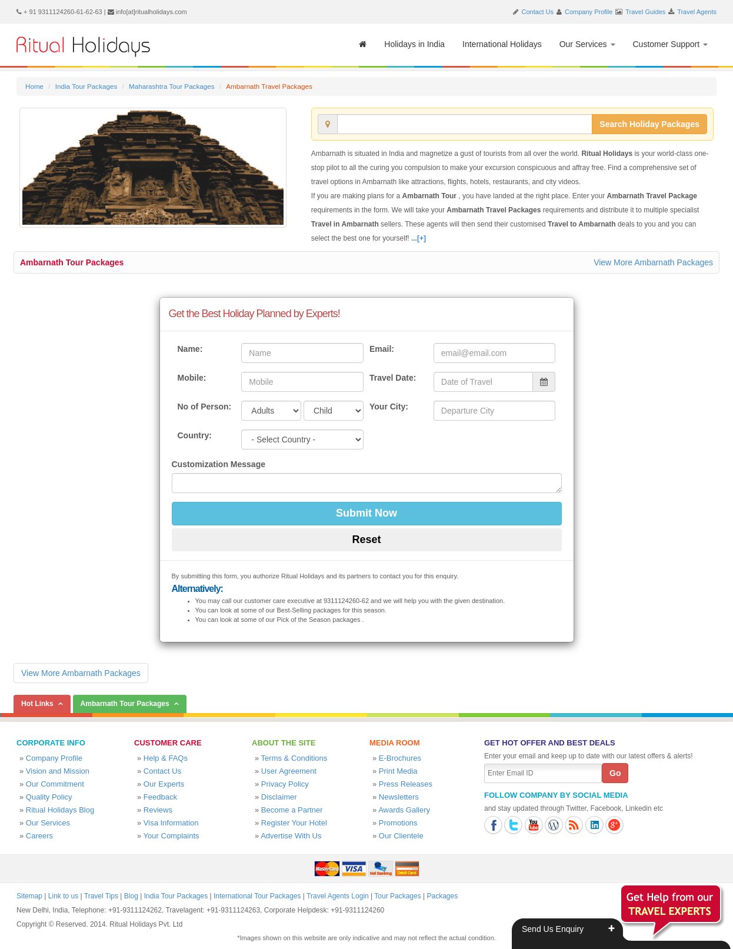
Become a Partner (292, 809)
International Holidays (502, 44)
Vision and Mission (57, 771)
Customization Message (218, 464)
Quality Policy (49, 797)
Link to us (63, 896)
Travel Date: (392, 377)
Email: (381, 349)
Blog (131, 896)
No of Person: (205, 406)
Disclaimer (279, 797)
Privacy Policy (285, 784)
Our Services (587, 44)
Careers (39, 835)
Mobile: (192, 377)
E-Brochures (400, 758)
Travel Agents (697, 11)
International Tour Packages (257, 896)
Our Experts (164, 784)
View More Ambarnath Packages (653, 262)
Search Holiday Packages (649, 124)
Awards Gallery (404, 809)
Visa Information (171, 822)
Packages (442, 896)
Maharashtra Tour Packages (172, 86)
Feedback (160, 797)
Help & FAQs (166, 758)
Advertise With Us (291, 835)
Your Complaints (171, 835)
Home (34, 86)
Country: (195, 435)
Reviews (158, 809)
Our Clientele (401, 835)
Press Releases (405, 784)
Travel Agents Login (337, 896)
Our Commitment (55, 784)
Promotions (398, 822)
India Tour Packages (86, 86)
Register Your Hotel (294, 822)
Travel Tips (101, 896)
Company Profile (588, 11)
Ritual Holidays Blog (60, 809)
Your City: (388, 406)
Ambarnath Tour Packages (72, 262)
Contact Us (538, 11)
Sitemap (29, 896)
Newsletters (399, 797)
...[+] (418, 238)
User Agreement (288, 771)
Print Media (398, 771)
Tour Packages (397, 896)
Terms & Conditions (294, 758)
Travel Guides (645, 11)
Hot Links (37, 704)
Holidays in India (414, 44)
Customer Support (670, 44)
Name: (190, 349)
